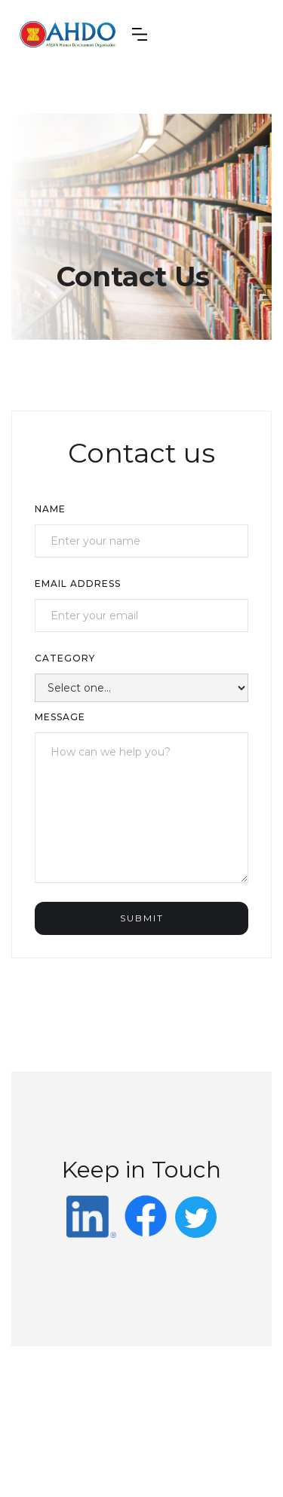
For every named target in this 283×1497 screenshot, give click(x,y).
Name (50, 509)
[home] (68, 34)
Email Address (78, 583)
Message (60, 717)
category (65, 658)
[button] (139, 34)
